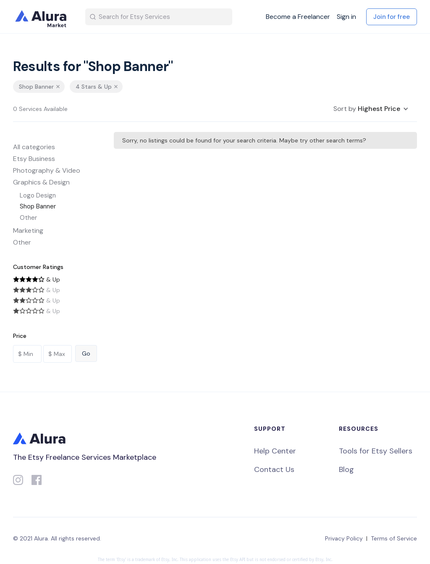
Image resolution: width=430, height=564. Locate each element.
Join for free (391, 17)
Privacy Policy (344, 538)
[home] (42, 17)
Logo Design (38, 195)
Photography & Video (46, 170)
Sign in (346, 17)
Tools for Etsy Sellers (375, 451)
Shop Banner (38, 206)
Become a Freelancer (298, 17)
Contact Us (274, 469)
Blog (346, 469)
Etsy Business (34, 158)
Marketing (28, 230)
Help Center (275, 451)
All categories (34, 146)
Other (28, 217)
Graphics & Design (41, 182)
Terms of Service (394, 538)
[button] (371, 108)
